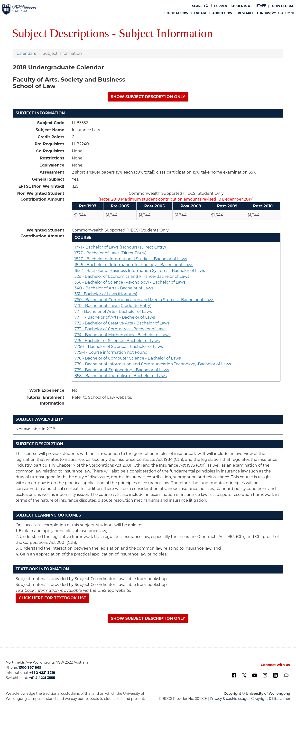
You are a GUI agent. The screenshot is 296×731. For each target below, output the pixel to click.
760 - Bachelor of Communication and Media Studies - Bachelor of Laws (144, 299)
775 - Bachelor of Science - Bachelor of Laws (117, 340)
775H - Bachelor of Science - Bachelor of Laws (118, 346)
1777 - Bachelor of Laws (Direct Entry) (110, 253)
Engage (200, 13)
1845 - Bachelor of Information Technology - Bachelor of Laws (133, 264)
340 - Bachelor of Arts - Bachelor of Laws (113, 288)
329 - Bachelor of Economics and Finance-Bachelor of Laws (131, 276)
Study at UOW (176, 13)
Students (232, 6)
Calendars (26, 53)
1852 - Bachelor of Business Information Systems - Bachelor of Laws (139, 270)
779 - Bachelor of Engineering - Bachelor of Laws (121, 370)
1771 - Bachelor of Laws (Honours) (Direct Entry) (120, 247)
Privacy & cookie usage (229, 698)
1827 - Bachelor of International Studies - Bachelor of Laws (130, 259)
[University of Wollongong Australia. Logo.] (19, 9)
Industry (268, 13)
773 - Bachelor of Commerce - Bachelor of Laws (120, 329)
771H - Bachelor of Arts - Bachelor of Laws (114, 317)
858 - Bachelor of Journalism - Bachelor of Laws (120, 375)
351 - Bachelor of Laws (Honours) (105, 294)
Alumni (287, 13)
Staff (261, 5)
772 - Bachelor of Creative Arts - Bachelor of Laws (121, 323)
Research (246, 13)
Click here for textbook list (52, 598)
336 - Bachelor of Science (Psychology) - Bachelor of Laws (129, 282)
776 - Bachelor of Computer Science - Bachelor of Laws (127, 358)
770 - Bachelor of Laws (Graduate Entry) (112, 305)
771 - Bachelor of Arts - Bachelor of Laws (113, 311)
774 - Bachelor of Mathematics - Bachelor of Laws (122, 335)
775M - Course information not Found (111, 352)
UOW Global (283, 6)
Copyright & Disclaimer (270, 698)
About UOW (222, 13)
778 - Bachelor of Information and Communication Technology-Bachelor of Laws (152, 364)
